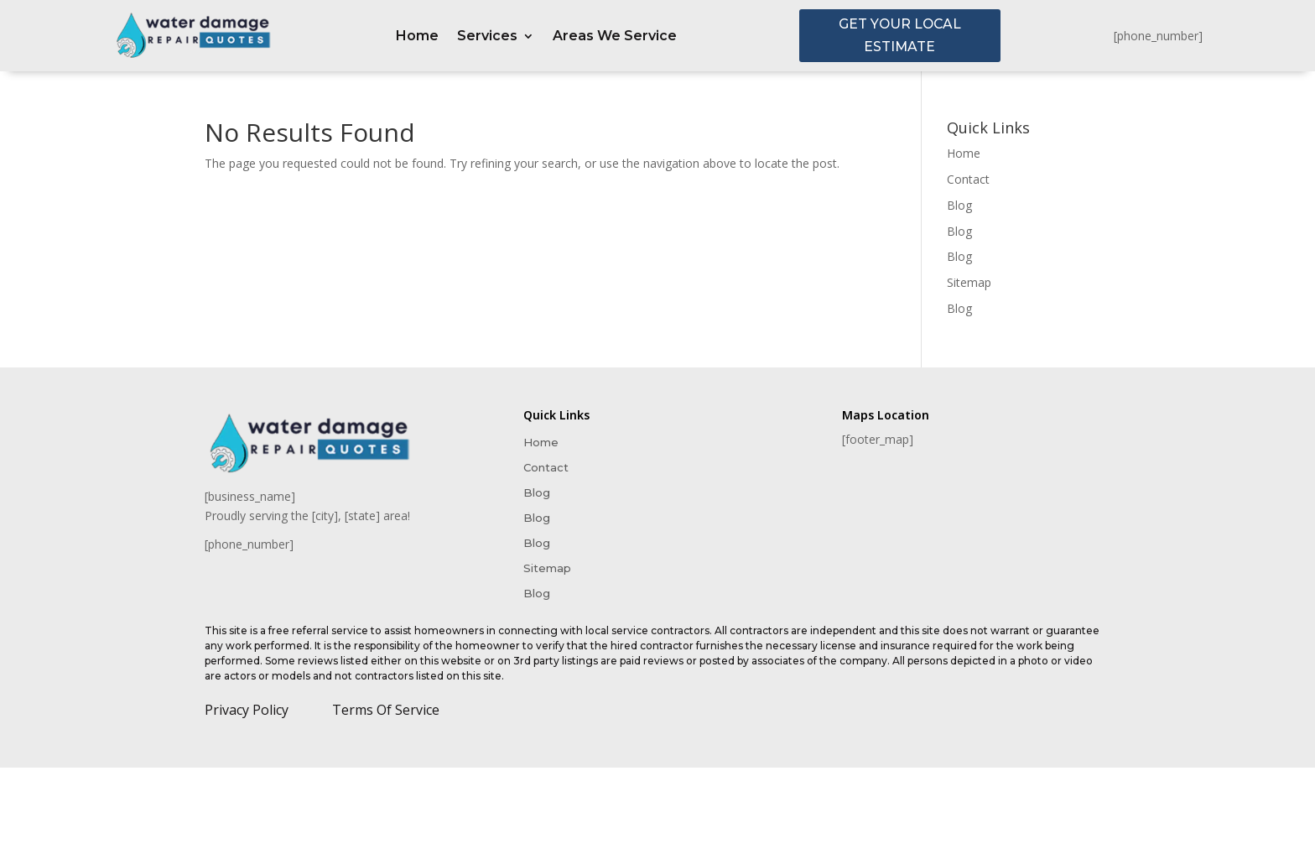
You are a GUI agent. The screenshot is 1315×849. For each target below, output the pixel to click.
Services (487, 37)
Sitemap (969, 283)
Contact (968, 180)
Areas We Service (615, 37)
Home (417, 37)
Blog (959, 206)
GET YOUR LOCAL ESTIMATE (899, 36)
